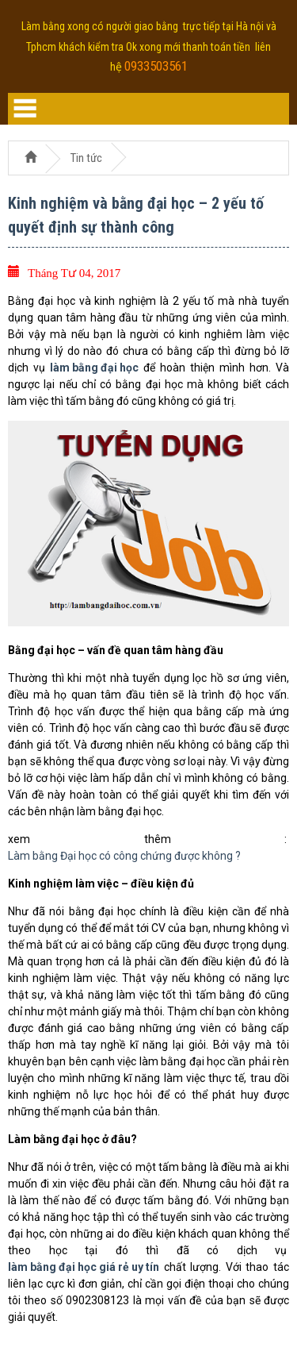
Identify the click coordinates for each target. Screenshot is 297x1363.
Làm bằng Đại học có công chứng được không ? (124, 855)
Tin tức (86, 158)
